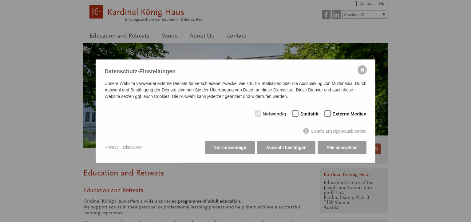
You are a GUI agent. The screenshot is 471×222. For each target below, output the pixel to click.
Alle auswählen (342, 147)
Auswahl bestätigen (286, 147)
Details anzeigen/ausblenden (338, 131)
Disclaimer (133, 147)
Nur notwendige (230, 147)
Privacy (112, 147)
